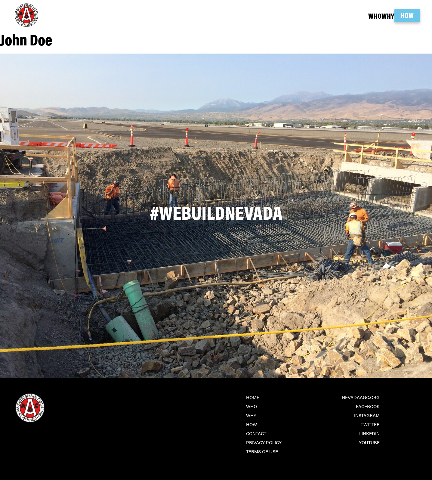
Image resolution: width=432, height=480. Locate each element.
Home (252, 397)
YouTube (369, 442)
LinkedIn (369, 433)
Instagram (367, 415)
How (407, 15)
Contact (256, 433)
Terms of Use (262, 451)
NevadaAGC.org (361, 397)
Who (348, 15)
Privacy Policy (264, 442)
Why (374, 15)
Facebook (368, 406)
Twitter (370, 424)
